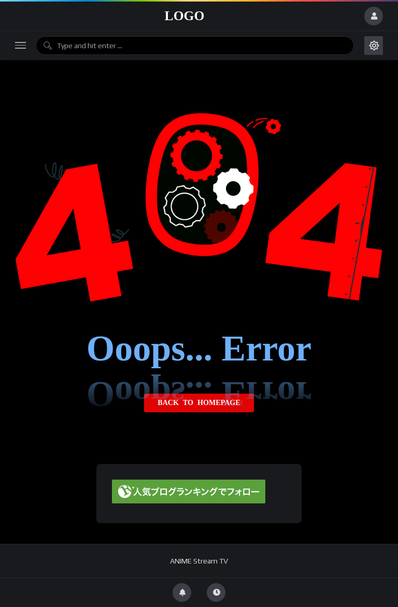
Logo (185, 15)
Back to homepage (199, 403)
